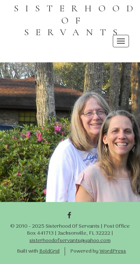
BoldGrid (49, 251)
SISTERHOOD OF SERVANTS (77, 20)
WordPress (113, 251)
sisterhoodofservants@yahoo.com (70, 240)
